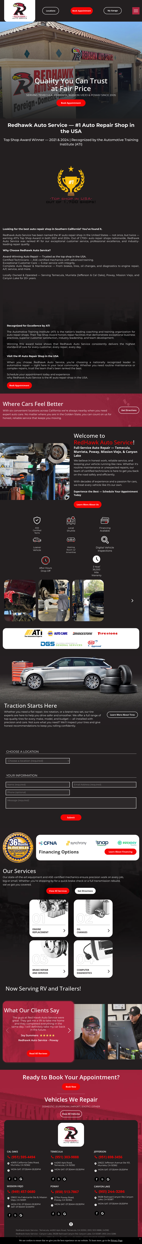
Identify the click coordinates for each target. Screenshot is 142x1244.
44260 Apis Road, (63, 1162)
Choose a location (22, 751)
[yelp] (15, 1179)
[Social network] (21, 1179)
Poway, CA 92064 (63, 1200)
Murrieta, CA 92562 (107, 1165)
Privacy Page (116, 1240)
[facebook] (9, 1179)
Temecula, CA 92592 (64, 1165)
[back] (9, 600)
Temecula (56, 1151)
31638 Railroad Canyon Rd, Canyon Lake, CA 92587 (115, 1198)
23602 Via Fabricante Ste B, (25, 1197)
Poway (54, 1186)
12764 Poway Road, (64, 1197)
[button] (69, 1030)
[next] (132, 600)
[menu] (136, 10)
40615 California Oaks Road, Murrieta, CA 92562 (25, 1163)
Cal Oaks (12, 1151)
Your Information (21, 775)
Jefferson (100, 1151)
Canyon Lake (102, 1186)
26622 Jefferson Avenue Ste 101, (114, 1162)
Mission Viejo (15, 1186)
